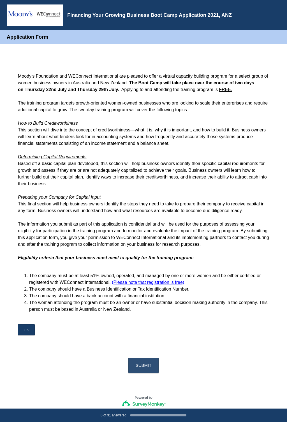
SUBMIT (144, 365)
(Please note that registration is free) (148, 282)
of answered (113, 415)
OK (26, 330)
